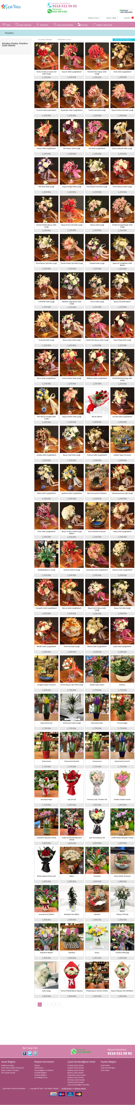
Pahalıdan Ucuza (63, 39)
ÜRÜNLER (42, 24)
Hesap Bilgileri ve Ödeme (43, 1070)
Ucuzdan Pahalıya (43, 39)
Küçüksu (9, 33)
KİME (6, 24)
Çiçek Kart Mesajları (108, 1068)
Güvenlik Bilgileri (40, 1073)
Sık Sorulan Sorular (8, 1073)
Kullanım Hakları (80, 1088)
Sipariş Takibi (111, 18)
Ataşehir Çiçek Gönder (76, 1068)
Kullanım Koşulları (7, 1065)
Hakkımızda (38, 1068)
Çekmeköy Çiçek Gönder (77, 1075)
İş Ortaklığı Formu (40, 1077)
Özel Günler (105, 1070)
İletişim (37, 1065)
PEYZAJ (83, 24)
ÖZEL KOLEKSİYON (63, 24)
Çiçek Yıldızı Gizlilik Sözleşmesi (12, 1068)
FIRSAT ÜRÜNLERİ (102, 24)
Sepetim (127, 18)
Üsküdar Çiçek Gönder (76, 1082)
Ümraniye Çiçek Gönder (76, 1080)
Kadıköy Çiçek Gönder (76, 1077)
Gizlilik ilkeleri (67, 1088)
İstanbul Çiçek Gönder (76, 1065)
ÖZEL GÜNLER (23, 24)
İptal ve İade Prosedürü (10, 1070)
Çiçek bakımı (105, 1065)
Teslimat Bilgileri (40, 1075)
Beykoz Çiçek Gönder (76, 1073)
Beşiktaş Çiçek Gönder (76, 1070)
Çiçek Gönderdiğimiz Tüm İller (78, 1085)
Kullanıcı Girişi (93, 18)
